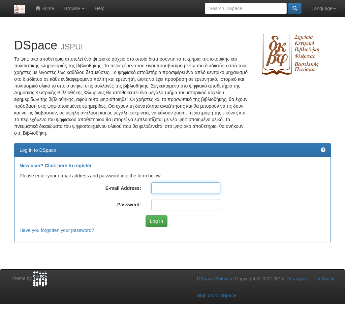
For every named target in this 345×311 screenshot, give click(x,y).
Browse (74, 8)
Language (324, 8)
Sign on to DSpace (217, 295)
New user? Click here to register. (56, 165)
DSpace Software (215, 278)
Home (44, 8)
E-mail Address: (123, 188)
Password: (129, 204)
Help (99, 8)
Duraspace (297, 278)
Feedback (324, 278)
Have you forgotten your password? (57, 230)
